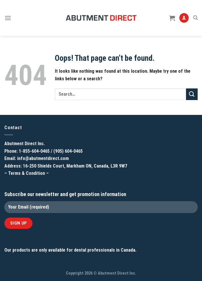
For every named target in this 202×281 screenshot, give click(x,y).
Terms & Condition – (28, 173)
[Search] (195, 17)
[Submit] (192, 94)
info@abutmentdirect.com (43, 158)
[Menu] (7, 18)
